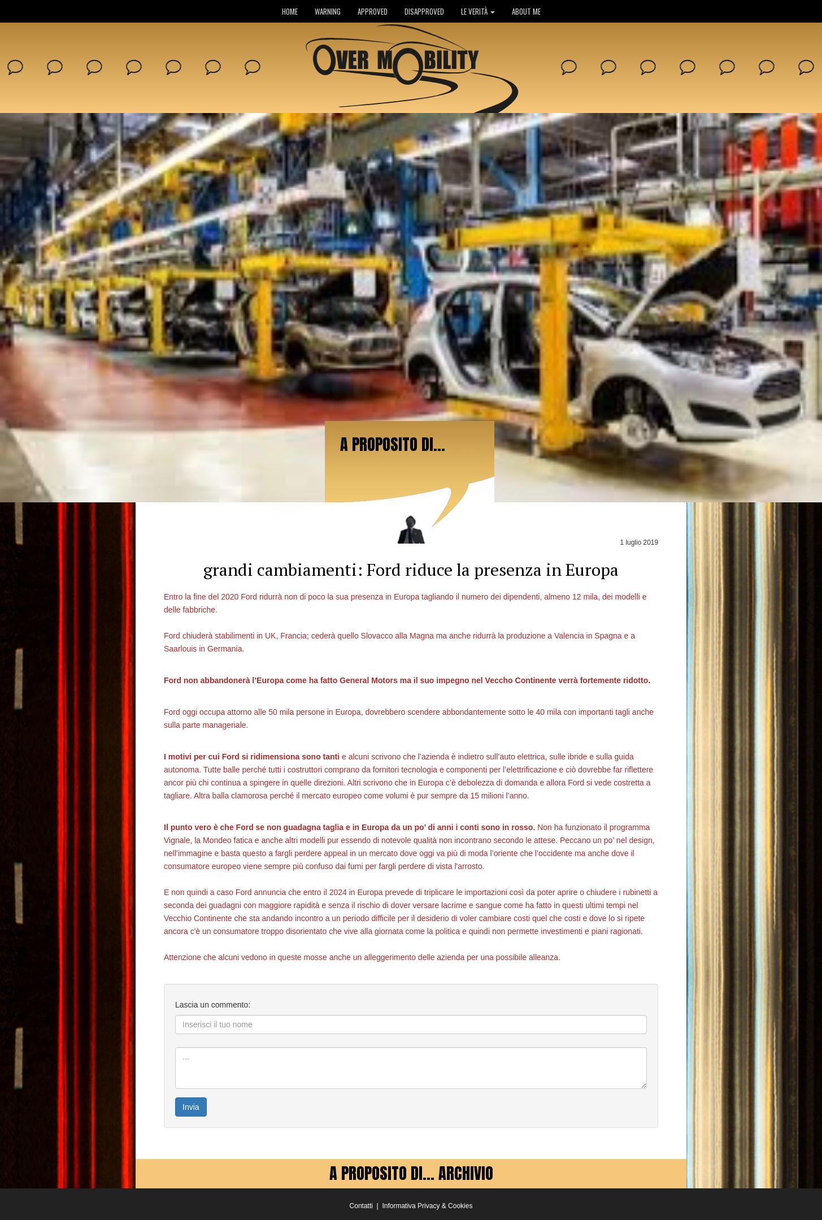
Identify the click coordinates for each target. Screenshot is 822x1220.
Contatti (361, 1206)
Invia (190, 1107)
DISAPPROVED (424, 11)
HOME (290, 11)
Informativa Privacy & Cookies (427, 1206)
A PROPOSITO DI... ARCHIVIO (411, 1173)
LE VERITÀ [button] (478, 11)
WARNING (328, 11)
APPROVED (373, 11)
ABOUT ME (526, 11)
